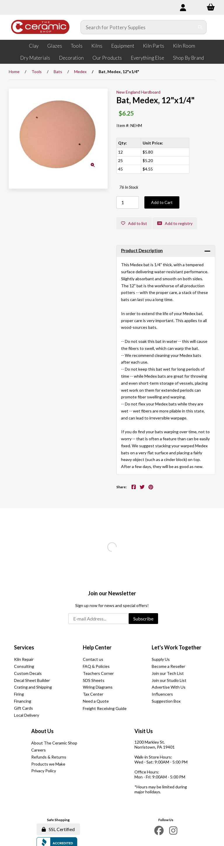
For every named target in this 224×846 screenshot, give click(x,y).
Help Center (97, 647)
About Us (42, 731)
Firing (19, 694)
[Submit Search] (200, 27)
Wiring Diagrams (98, 687)
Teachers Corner (98, 673)
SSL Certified (58, 829)
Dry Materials (35, 58)
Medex (80, 71)
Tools (77, 46)
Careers (38, 749)
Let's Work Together (176, 647)
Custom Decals (28, 673)
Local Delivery (26, 715)
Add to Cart (162, 202)
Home (14, 71)
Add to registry (174, 223)
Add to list (134, 223)
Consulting (24, 666)
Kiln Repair (24, 659)
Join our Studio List (169, 680)
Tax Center (93, 694)
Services (24, 647)
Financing (22, 701)
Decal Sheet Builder (32, 680)
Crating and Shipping (33, 687)
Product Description (142, 250)
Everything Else (147, 58)
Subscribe (143, 618)
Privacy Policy (43, 770)
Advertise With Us (169, 687)
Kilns (96, 46)
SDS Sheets (93, 680)
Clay (33, 46)
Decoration (71, 58)
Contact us (93, 659)
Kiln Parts (153, 46)
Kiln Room (184, 46)
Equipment (122, 46)
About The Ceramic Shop (54, 742)
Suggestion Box (166, 701)
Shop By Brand (188, 58)
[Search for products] (137, 27)
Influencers (162, 694)
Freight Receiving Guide (105, 708)
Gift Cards (23, 708)
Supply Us (161, 659)
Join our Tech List (168, 673)
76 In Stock (128, 187)
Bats (58, 71)
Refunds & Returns (48, 756)
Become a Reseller (168, 666)
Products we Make (48, 763)
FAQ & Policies (96, 666)
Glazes (54, 46)
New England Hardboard (138, 92)
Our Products (107, 58)
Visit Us (143, 731)
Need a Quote (96, 701)
